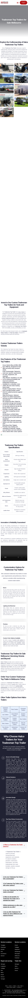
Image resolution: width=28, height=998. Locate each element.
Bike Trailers (5, 723)
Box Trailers (23, 719)
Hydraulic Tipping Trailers (5, 709)
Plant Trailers (14, 709)
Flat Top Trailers (14, 332)
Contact (13, 684)
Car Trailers (5, 714)
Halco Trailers (21, 312)
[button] (17, 2)
